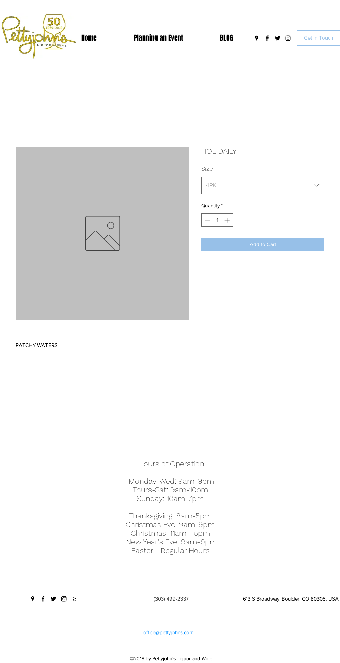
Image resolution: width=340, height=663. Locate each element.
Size (207, 168)
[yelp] (74, 598)
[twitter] (277, 38)
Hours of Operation (171, 463)
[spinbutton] (217, 220)
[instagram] (287, 38)
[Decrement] (207, 220)
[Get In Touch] (318, 38)
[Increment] (227, 220)
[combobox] (262, 185)
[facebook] (267, 38)
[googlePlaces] (256, 38)
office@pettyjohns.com (168, 632)
